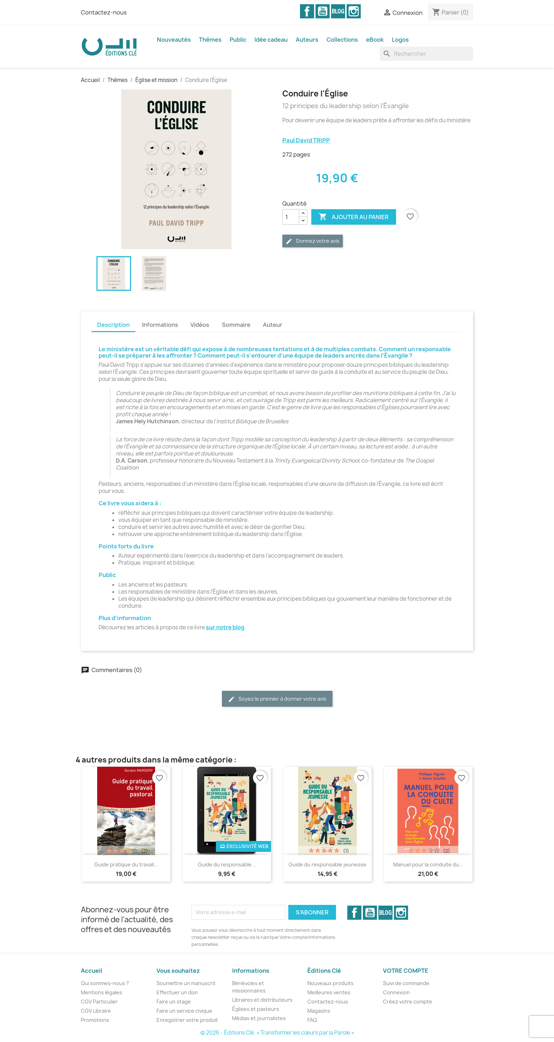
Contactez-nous (104, 12)
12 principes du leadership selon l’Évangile (345, 106)
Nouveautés (174, 39)
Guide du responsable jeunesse (327, 864)
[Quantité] (290, 217)
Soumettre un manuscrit (186, 983)
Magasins (318, 1010)
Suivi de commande (406, 983)
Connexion (396, 992)
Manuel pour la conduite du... (428, 864)
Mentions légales (101, 992)
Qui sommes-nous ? (105, 983)
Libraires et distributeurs (262, 999)
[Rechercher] (426, 54)
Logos (400, 39)
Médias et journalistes (259, 1018)
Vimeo (338, 11)
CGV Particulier (99, 1001)
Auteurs (307, 39)
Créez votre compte (407, 1001)
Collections (342, 39)
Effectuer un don (177, 992)
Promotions (95, 1020)
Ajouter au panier (354, 217)
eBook (375, 39)
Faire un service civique (184, 1010)
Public (238, 39)
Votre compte (405, 971)
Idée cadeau (271, 39)
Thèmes (210, 39)
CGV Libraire (96, 1010)
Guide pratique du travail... (126, 864)
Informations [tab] (160, 325)
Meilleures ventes (328, 992)
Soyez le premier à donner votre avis (277, 699)
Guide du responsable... (227, 864)
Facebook (307, 11)
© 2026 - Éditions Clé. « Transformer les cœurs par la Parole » (277, 1032)
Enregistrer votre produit (187, 1020)
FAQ (312, 1020)
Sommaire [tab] (236, 325)
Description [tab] (113, 325)
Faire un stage (174, 1001)
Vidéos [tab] (199, 325)
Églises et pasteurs (255, 1009)
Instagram (354, 11)
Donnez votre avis (312, 241)
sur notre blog (225, 627)
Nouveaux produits (330, 983)
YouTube (323, 11)
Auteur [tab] (272, 325)
